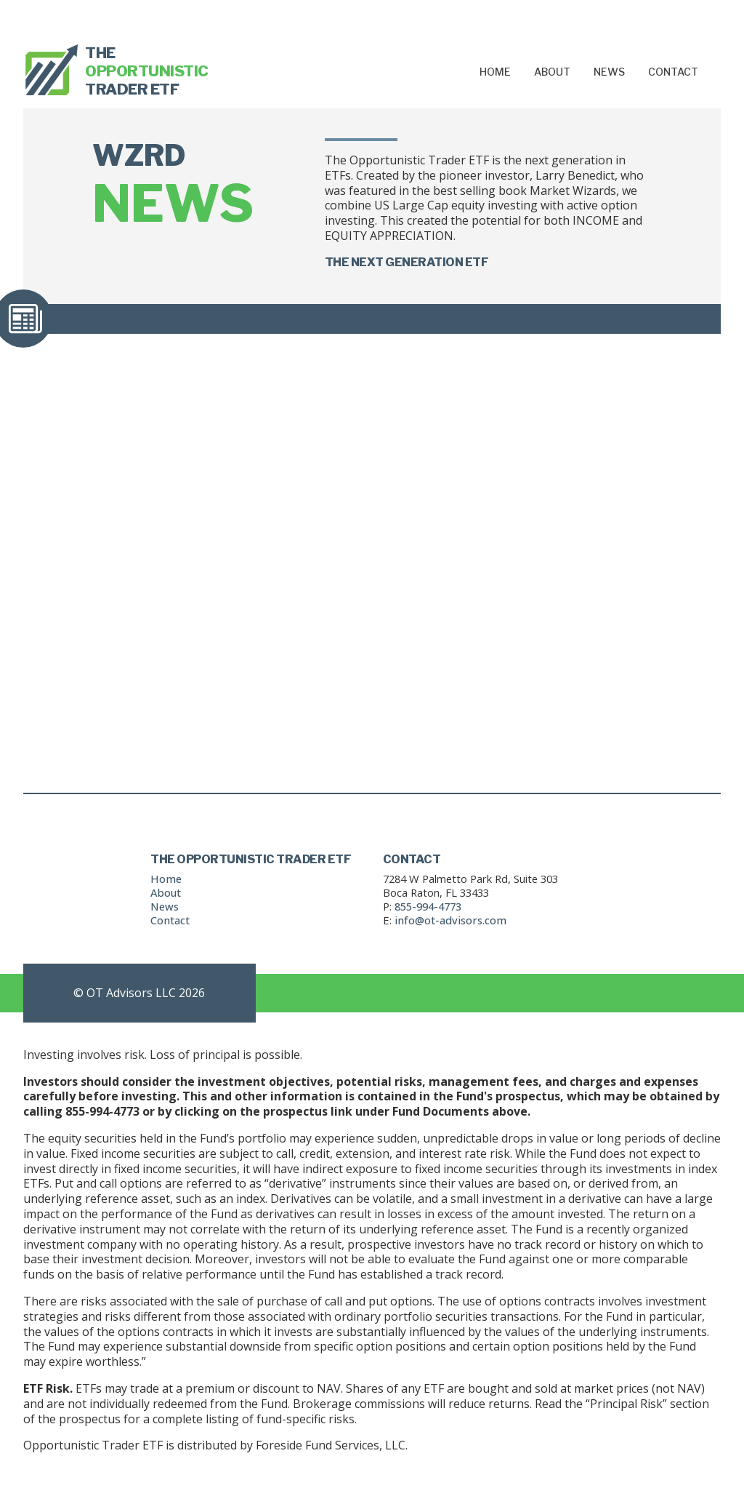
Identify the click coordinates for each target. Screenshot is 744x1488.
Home (495, 71)
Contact (673, 71)
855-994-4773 (428, 906)
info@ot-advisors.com (450, 920)
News (609, 71)
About (552, 71)
